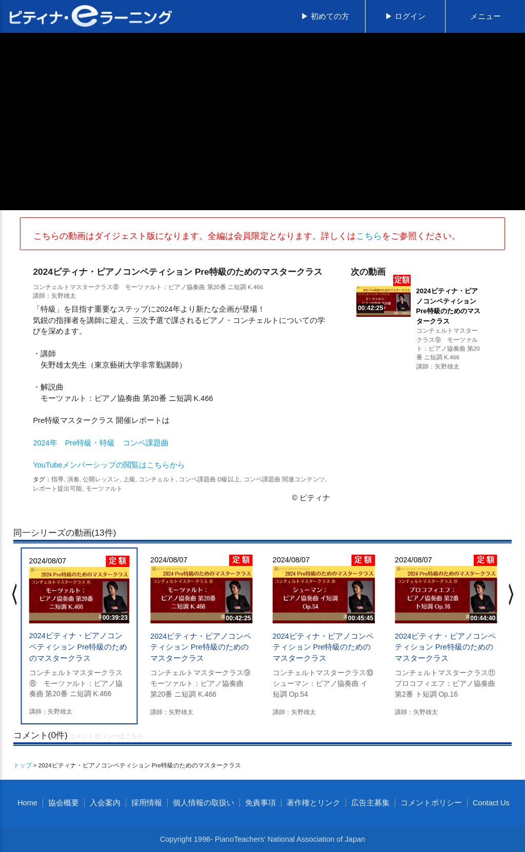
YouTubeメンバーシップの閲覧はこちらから (109, 465)
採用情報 (146, 803)
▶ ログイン (405, 16)
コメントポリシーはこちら (107, 736)
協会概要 (63, 803)
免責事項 (260, 803)
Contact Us (491, 803)
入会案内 (105, 803)
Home (27, 803)
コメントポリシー (431, 803)
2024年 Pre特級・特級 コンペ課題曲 (101, 443)
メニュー (485, 16)
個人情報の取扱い (203, 803)
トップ (22, 765)
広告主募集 (370, 803)
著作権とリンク (313, 803)
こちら (369, 236)
